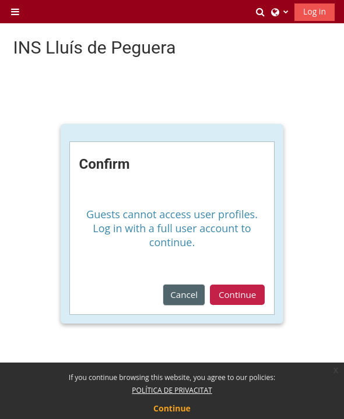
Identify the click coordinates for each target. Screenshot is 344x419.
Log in (314, 11)
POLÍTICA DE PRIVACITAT (172, 390)
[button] (260, 11)
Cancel (184, 294)
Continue (237, 294)
